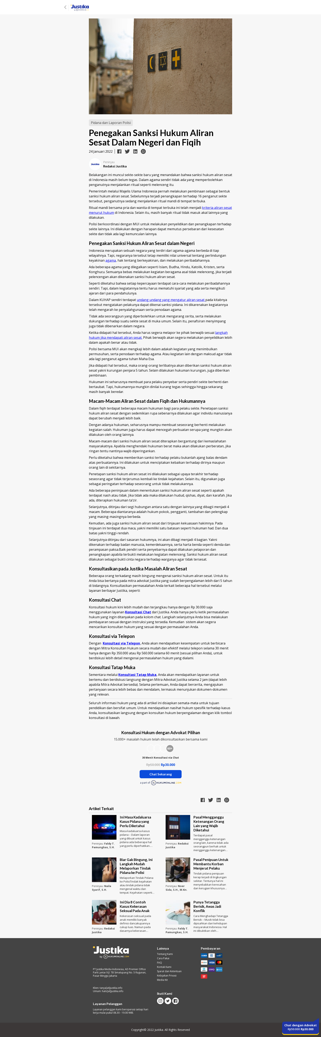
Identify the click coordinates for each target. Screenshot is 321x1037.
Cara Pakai (163, 958)
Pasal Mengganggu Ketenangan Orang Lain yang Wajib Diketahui (208, 823)
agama (110, 260)
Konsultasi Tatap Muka (137, 674)
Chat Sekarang (160, 774)
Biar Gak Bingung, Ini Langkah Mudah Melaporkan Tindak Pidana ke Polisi (136, 866)
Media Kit (162, 980)
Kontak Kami (164, 967)
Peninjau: (98, 843)
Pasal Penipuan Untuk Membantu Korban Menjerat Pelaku (210, 863)
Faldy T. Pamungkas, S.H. (103, 845)
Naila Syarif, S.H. (101, 888)
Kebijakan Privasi (166, 975)
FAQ (159, 962)
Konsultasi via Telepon (121, 643)
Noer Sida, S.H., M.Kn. (176, 888)
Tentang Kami (165, 954)
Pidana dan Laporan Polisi (111, 122)
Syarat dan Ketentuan (169, 971)
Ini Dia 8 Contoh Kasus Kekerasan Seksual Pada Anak (134, 906)
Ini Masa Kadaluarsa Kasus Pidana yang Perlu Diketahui (135, 821)
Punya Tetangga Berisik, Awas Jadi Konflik (207, 906)
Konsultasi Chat (138, 612)
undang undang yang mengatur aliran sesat (171, 300)
